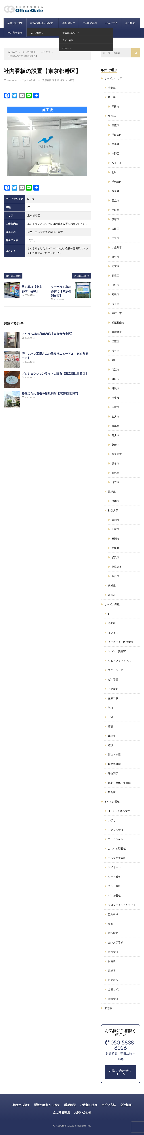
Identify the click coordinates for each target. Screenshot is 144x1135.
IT (20, 80)
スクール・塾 (115, 670)
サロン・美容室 (117, 651)
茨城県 (112, 585)
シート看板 (114, 876)
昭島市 (115, 294)
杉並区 (115, 303)
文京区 (115, 266)
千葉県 (112, 87)
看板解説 (67, 22)
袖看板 (112, 961)
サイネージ (114, 867)
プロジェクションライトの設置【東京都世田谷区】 (55, 373)
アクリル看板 (28, 80)
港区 (62, 80)
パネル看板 (114, 895)
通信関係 (113, 773)
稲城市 (115, 407)
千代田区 (117, 181)
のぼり (112, 820)
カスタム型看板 (117, 848)
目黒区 (115, 388)
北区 (114, 172)
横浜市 (115, 557)
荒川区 (115, 435)
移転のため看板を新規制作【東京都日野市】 (51, 393)
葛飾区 (115, 444)
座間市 (115, 538)
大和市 (115, 519)
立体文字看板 (115, 942)
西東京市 (117, 454)
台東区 (115, 191)
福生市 (115, 397)
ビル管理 (113, 679)
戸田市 (115, 106)
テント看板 (114, 886)
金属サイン (114, 989)
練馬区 (115, 425)
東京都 (55, 80)
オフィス (113, 632)
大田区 (115, 228)
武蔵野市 (117, 331)
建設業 (112, 735)
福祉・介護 (114, 754)
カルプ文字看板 (43, 80)
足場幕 (112, 970)
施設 (110, 745)
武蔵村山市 (118, 322)
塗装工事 (113, 698)
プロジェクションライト (122, 904)
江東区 (115, 341)
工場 (110, 716)
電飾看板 (113, 998)
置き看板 (113, 951)
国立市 (115, 200)
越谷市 (112, 594)
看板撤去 (113, 933)
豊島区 (115, 472)
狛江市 (115, 369)
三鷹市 (115, 125)
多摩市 (115, 219)
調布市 (115, 463)
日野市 (115, 284)
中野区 (115, 153)
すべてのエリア (113, 78)
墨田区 (115, 209)
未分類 (108, 1008)
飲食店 (112, 792)
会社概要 (130, 22)
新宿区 (115, 275)
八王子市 (117, 162)
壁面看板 (113, 914)
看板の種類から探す (41, 22)
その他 (112, 623)
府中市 (115, 256)
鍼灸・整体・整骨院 (119, 782)
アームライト (115, 839)
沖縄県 (112, 491)
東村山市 (117, 313)
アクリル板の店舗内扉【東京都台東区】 (48, 333)
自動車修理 (114, 763)
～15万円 (69, 80)
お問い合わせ (37, 32)
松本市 (115, 500)
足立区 (115, 482)
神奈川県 (113, 510)
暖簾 (110, 923)
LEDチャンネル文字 (119, 810)
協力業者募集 (15, 32)
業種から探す (15, 22)
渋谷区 (115, 350)
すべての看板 (112, 801)
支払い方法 (111, 22)
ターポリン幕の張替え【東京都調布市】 (61, 291)
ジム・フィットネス (119, 660)
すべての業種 (112, 604)
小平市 (115, 237)
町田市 (115, 378)
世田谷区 (117, 134)
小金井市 (117, 247)
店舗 (110, 726)
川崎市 (115, 529)
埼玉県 (112, 97)
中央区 (115, 144)
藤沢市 (115, 576)
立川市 (115, 416)
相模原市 (117, 566)
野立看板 (113, 979)
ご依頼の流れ (89, 22)
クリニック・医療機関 (120, 641)
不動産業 (113, 688)
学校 (110, 707)
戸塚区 (115, 547)
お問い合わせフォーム (120, 1072)
